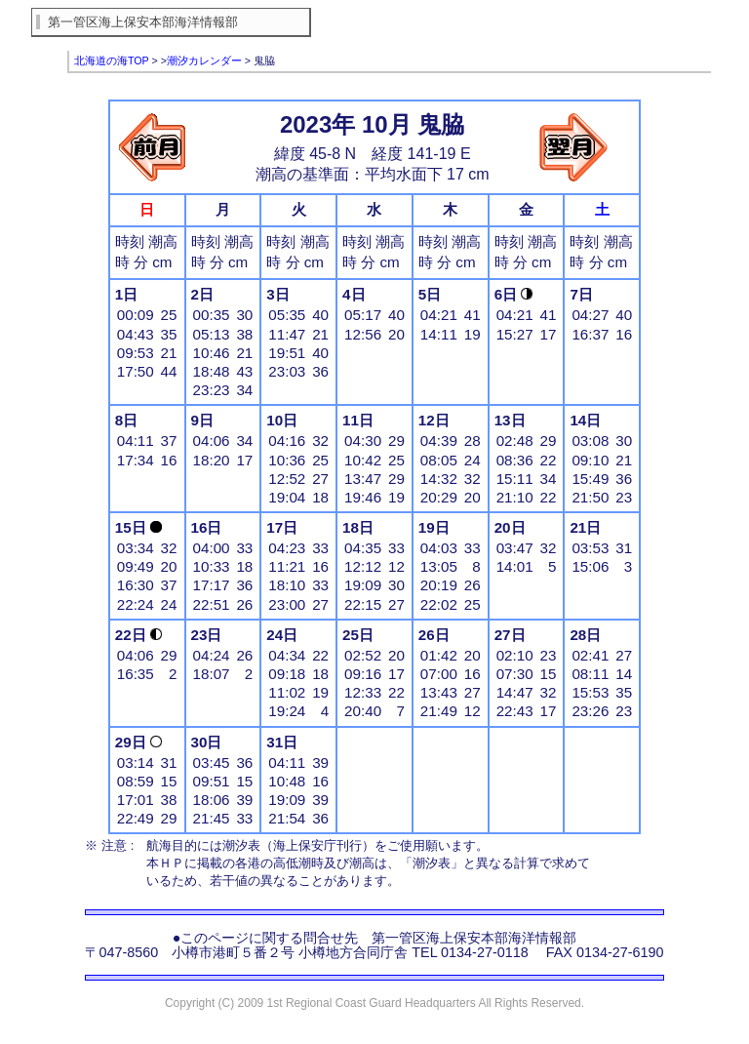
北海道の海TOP (111, 60)
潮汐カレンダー (204, 60)
